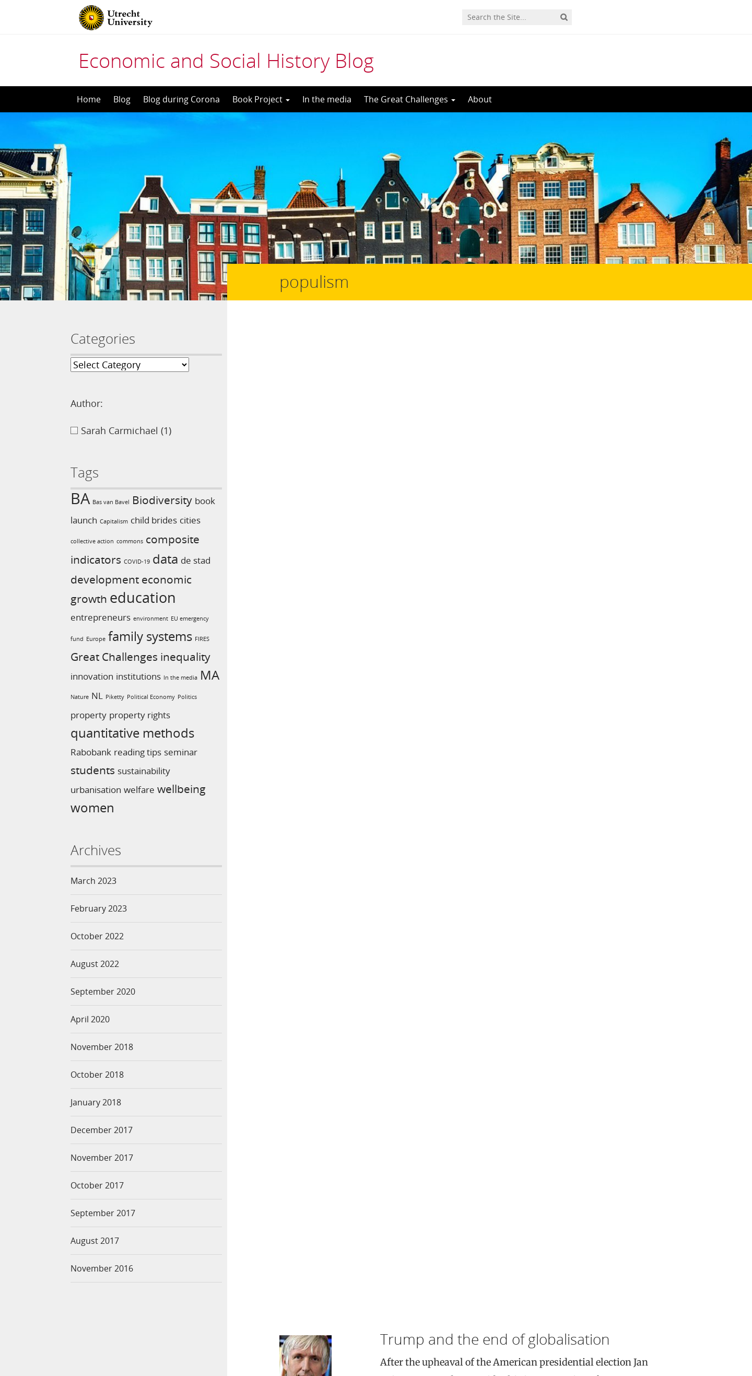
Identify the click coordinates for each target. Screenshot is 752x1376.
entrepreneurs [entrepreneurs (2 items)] (100, 617)
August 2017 (94, 1240)
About (480, 99)
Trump (452, 552)
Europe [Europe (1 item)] (95, 639)
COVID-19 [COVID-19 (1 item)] (137, 561)
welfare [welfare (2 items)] (139, 790)
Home (89, 99)
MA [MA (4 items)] (209, 674)
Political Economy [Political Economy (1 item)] (151, 697)
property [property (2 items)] (88, 715)
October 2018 (97, 1074)
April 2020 (90, 1019)
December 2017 (101, 1130)
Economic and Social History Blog (226, 60)
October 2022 (97, 936)
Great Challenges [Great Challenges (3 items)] (114, 656)
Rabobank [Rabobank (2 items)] (90, 752)
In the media (326, 99)
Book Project (261, 99)
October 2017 (97, 1185)
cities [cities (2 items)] (190, 520)
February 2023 (98, 908)
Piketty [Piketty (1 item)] (114, 697)
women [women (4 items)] (92, 807)
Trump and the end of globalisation (495, 341)
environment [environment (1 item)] (150, 618)
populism (398, 552)
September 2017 (102, 1213)
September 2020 (102, 991)
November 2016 (101, 1268)
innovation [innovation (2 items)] (91, 676)
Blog (122, 99)
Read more (612, 500)
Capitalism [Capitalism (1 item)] (114, 521)
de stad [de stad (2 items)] (195, 560)
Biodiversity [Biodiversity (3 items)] (162, 500)
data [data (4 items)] (165, 558)
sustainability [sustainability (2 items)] (144, 771)
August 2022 (94, 964)
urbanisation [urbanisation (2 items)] (95, 790)
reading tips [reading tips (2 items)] (137, 752)
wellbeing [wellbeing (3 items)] (181, 789)
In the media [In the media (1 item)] (180, 677)
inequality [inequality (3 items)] (185, 656)
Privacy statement (634, 1329)
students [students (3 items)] (92, 770)
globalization (630, 540)
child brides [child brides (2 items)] (154, 520)
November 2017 (101, 1157)
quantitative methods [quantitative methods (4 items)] (132, 732)
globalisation (575, 540)
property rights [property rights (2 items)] (139, 715)
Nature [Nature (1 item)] (79, 697)
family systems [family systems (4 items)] (150, 636)
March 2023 (93, 881)
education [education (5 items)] (143, 597)
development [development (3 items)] (104, 579)
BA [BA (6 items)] (80, 498)
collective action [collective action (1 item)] (92, 541)
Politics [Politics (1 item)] (187, 697)
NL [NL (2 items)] (97, 696)
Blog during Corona (181, 99)
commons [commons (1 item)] (129, 541)
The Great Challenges (409, 99)
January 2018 (95, 1102)
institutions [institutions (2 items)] (138, 676)
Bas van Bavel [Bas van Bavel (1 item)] (111, 502)
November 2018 (101, 1047)
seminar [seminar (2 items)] (180, 752)
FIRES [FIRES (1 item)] (202, 639)
